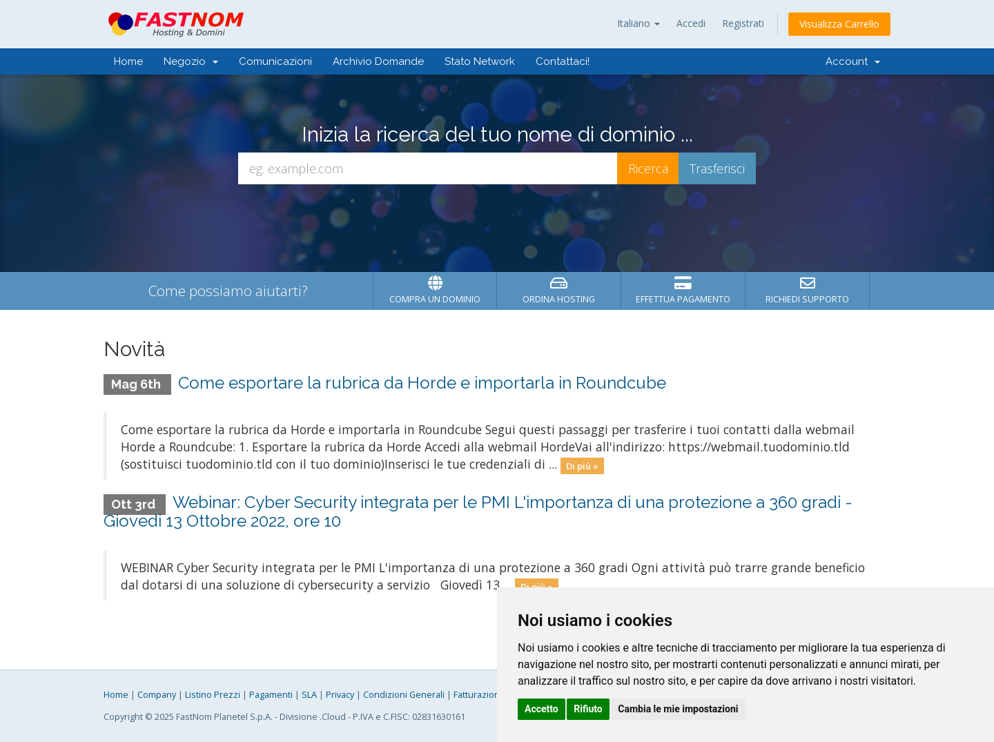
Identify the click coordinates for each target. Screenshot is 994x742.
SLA (309, 695)
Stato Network (480, 61)
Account (853, 61)
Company (156, 695)
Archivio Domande (378, 61)
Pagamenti (271, 695)
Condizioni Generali (404, 695)
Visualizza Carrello (839, 23)
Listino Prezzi (212, 695)
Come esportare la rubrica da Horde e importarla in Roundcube (422, 383)
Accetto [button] (541, 708)
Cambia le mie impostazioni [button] (678, 708)
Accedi (690, 23)
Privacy (340, 695)
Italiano (638, 23)
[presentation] (497, 221)
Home (128, 61)
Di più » (582, 465)
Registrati (743, 23)
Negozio (191, 61)
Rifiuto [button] (588, 708)
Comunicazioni (275, 61)
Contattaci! (562, 61)
